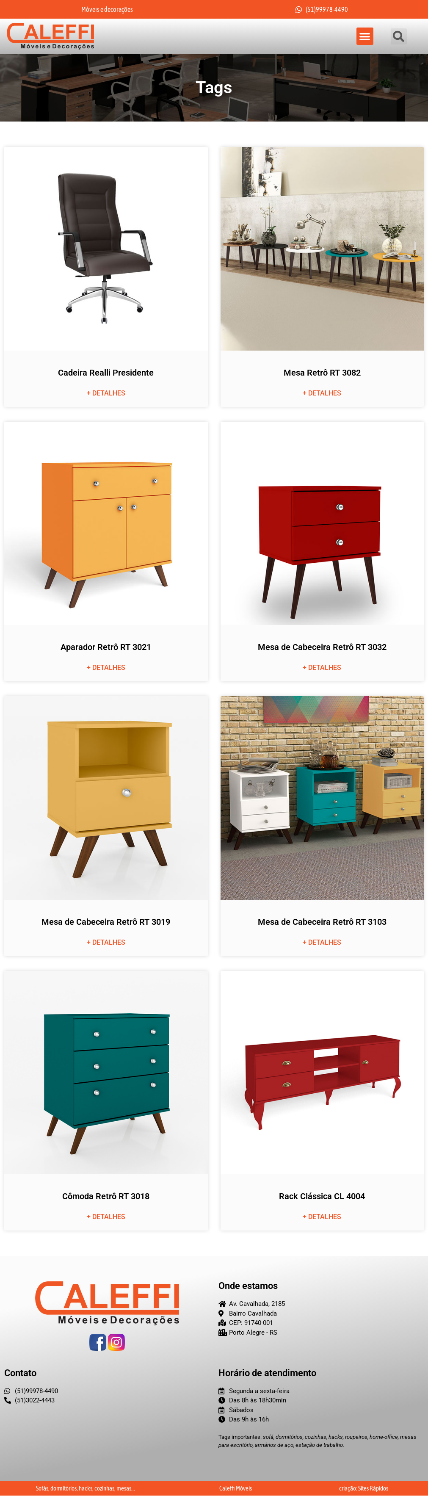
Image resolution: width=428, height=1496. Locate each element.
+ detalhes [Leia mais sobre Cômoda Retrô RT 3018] (106, 1217)
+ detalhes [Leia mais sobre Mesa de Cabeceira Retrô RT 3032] (322, 668)
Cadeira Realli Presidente (106, 373)
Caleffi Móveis (235, 1488)
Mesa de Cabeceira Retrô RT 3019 (105, 922)
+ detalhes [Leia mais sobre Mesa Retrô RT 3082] (322, 393)
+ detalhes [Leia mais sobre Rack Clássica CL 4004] (322, 1217)
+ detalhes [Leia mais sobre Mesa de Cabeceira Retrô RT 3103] (322, 942)
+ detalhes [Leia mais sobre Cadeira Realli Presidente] (106, 393)
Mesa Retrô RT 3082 (322, 373)
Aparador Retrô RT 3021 (106, 647)
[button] (365, 36)
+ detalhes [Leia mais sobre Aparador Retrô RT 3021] (106, 668)
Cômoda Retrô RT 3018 (105, 1197)
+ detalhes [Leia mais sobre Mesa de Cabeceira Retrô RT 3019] (106, 942)
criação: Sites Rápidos (363, 1488)
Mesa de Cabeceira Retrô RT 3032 (322, 647)
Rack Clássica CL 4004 (322, 1197)
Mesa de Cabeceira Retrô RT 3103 (322, 922)
